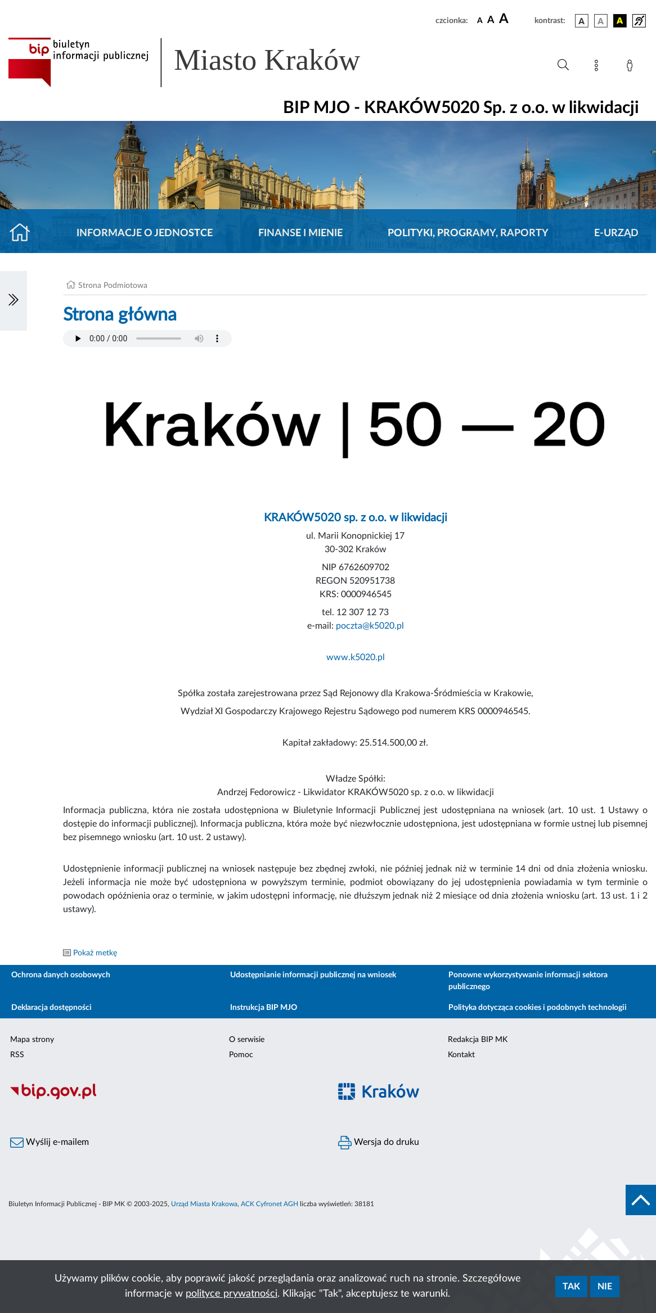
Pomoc (241, 1055)
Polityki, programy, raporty (468, 233)
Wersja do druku (378, 1142)
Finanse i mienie (300, 233)
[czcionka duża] (515, 19)
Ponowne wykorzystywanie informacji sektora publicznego (528, 981)
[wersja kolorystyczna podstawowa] (581, 20)
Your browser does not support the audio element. (147, 338)
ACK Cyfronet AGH (269, 1204)
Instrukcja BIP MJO (263, 1008)
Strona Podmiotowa (112, 286)
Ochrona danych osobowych (60, 975)
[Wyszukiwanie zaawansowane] (563, 65)
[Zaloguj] (632, 67)
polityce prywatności (231, 1294)
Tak (571, 1286)
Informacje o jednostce (145, 233)
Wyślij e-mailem (49, 1142)
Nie (604, 1286)
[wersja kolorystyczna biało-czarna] (600, 20)
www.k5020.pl (355, 657)
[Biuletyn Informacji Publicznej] (164, 1098)
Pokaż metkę (95, 953)
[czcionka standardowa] (480, 20)
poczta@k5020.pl (370, 625)
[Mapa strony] (598, 67)
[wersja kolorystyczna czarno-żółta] (620, 20)
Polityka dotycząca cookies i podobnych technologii (537, 1008)
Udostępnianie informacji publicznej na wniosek (313, 975)
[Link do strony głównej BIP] (200, 62)
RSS (17, 1055)
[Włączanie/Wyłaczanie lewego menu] (13, 301)
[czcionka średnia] (491, 20)
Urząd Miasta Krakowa (204, 1204)
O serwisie (246, 1040)
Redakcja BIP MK (477, 1040)
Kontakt (461, 1055)
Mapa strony (32, 1040)
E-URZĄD (616, 233)
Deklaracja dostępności (51, 1008)
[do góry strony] (641, 1200)
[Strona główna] (24, 233)
